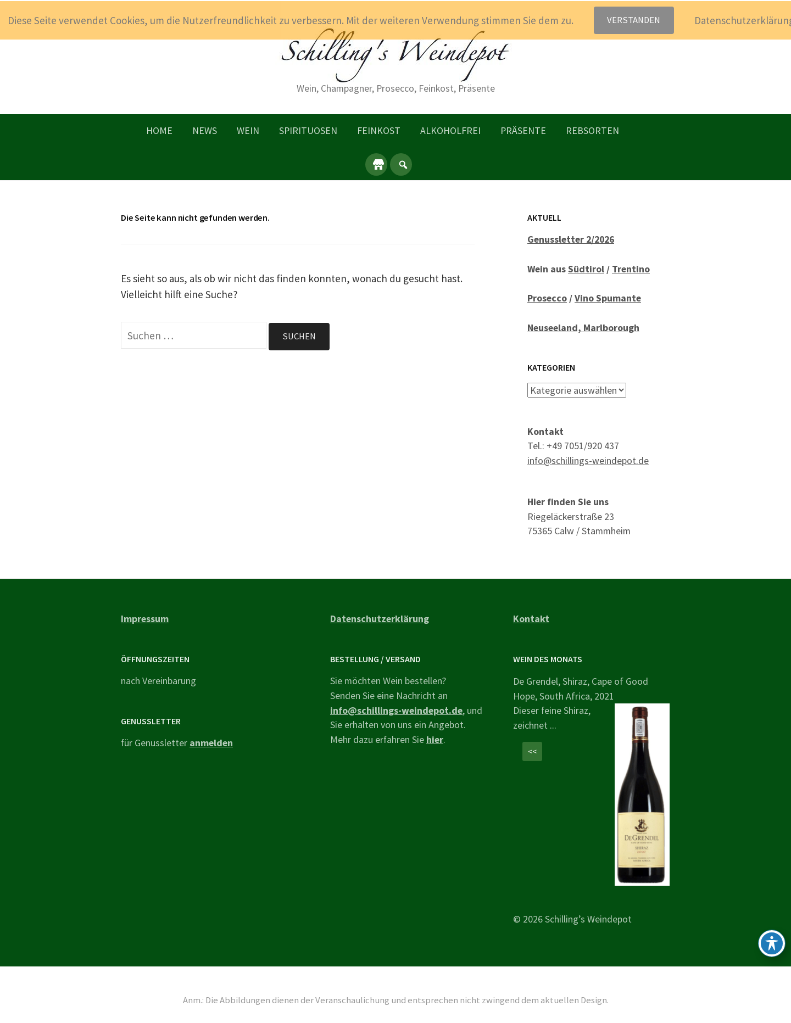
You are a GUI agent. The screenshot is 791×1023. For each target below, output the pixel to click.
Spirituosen (308, 130)
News (204, 130)
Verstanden (633, 20)
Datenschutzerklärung (379, 618)
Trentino (631, 268)
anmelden (211, 742)
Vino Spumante (608, 298)
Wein (248, 130)
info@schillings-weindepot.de (588, 460)
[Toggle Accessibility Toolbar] (772, 943)
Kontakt (531, 618)
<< (532, 751)
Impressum (145, 618)
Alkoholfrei (450, 130)
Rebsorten (592, 130)
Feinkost (378, 130)
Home (159, 130)
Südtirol (586, 268)
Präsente (523, 130)
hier (434, 739)
